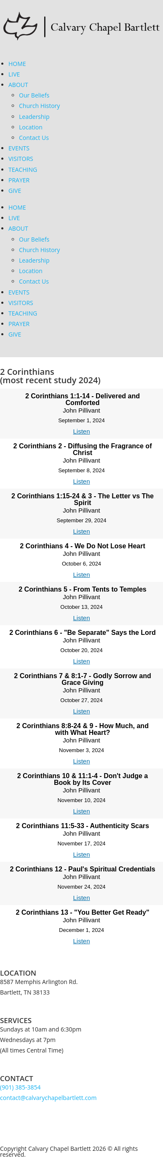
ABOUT (18, 85)
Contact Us (34, 138)
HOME (17, 64)
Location (31, 127)
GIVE (14, 191)
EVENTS (18, 148)
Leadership (34, 117)
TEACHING (22, 170)
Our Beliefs (34, 95)
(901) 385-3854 (20, 1087)
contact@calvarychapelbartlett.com (48, 1098)
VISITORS (20, 159)
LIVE (14, 74)
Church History (39, 106)
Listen (81, 431)
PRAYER (18, 180)
